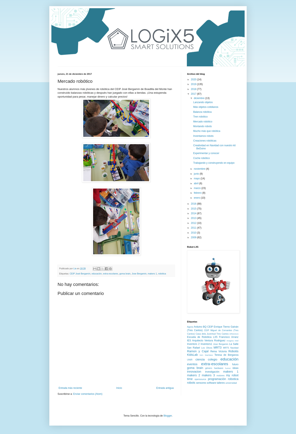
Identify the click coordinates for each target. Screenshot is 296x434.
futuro (235, 364)
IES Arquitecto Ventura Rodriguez (206, 340)
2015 (194, 208)
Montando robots (202, 126)
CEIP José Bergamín (80, 273)
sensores (201, 382)
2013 (194, 218)
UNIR (189, 359)
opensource (200, 379)
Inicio (119, 388)
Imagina (230, 341)
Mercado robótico (202, 121)
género (208, 368)
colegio (212, 359)
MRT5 (226, 348)
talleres (221, 382)
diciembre (199, 98)
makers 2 (193, 375)
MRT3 (218, 347)
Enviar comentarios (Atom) (87, 394)
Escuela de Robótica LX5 (202, 337)
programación (217, 379)
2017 (194, 93)
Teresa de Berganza (226, 354)
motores (220, 375)
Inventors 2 (193, 344)
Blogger (167, 415)
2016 (194, 203)
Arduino (198, 326)
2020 (194, 79)
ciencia (200, 359)
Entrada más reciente (70, 388)
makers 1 (152, 273)
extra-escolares (110, 273)
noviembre (200, 168)
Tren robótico (200, 116)
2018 (194, 89)
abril (196, 183)
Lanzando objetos (203, 102)
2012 (194, 223)
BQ (204, 326)
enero (197, 197)
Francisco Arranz (228, 337)
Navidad (234, 348)
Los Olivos (206, 348)
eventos (192, 364)
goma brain (125, 273)
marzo (197, 188)
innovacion (194, 371)
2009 (194, 237)
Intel (236, 341)
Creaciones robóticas (204, 140)
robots (191, 382)
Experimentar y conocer (206, 153)
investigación (212, 371)
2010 (194, 232)
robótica (162, 273)
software (211, 382)
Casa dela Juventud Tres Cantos (212, 334)
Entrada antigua (165, 388)
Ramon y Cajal (197, 351)
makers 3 (208, 375)
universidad (231, 383)
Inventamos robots (203, 136)
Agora (190, 327)
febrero (198, 192)
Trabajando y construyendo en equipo (214, 162)
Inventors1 (206, 344)
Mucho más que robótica (206, 131)
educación (97, 273)
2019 (194, 84)
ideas (235, 368)
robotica (233, 379)
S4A (201, 355)
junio (197, 173)
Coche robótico (201, 158)
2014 (194, 213)
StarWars (209, 355)
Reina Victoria (218, 351)
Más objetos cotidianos (205, 107)
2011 (194, 227)
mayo (197, 178)
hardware (218, 368)
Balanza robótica (202, 112)
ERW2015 (233, 334)
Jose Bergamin (139, 273)
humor (228, 368)
